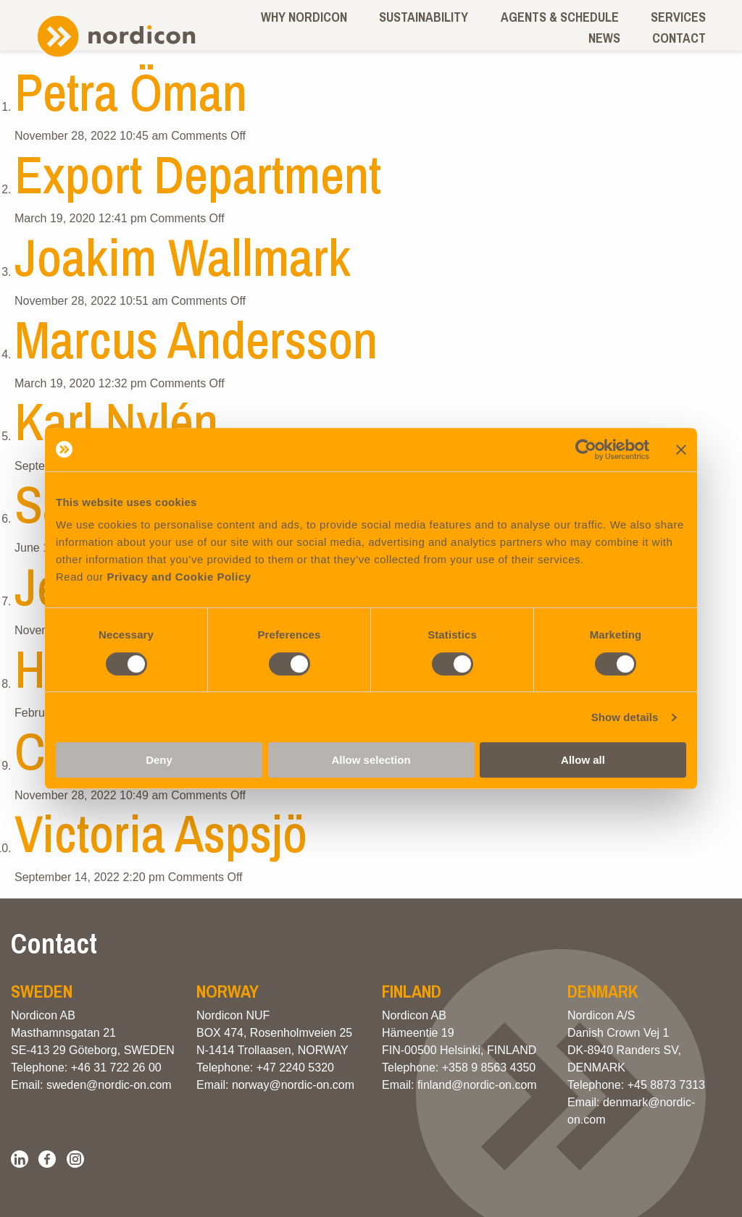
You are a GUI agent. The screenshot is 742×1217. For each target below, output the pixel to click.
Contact (679, 38)
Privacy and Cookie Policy (179, 576)
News (604, 38)
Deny (159, 760)
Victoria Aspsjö (160, 833)
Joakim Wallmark (182, 257)
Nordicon (116, 36)
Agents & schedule (560, 17)
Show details (625, 717)
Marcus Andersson (196, 339)
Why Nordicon (304, 17)
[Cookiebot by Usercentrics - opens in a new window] (585, 449)
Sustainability (423, 17)
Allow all (583, 760)
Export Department (197, 174)
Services (678, 17)
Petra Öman (130, 91)
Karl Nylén (116, 421)
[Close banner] (681, 450)
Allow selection (370, 760)
